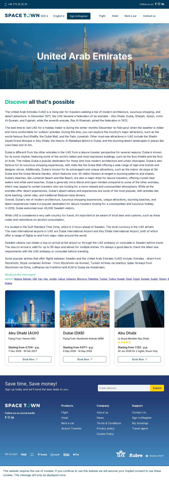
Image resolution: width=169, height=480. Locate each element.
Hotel (115, 16)
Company (103, 405)
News (100, 417)
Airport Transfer (71, 428)
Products (67, 405)
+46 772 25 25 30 (17, 4)
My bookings (140, 423)
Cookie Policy (105, 434)
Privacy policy (105, 428)
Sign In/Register (142, 417)
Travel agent (140, 428)
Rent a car (130, 16)
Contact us (149, 16)
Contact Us (139, 412)
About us (102, 412)
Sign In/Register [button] (79, 16)
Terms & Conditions (109, 423)
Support (137, 405)
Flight (102, 16)
